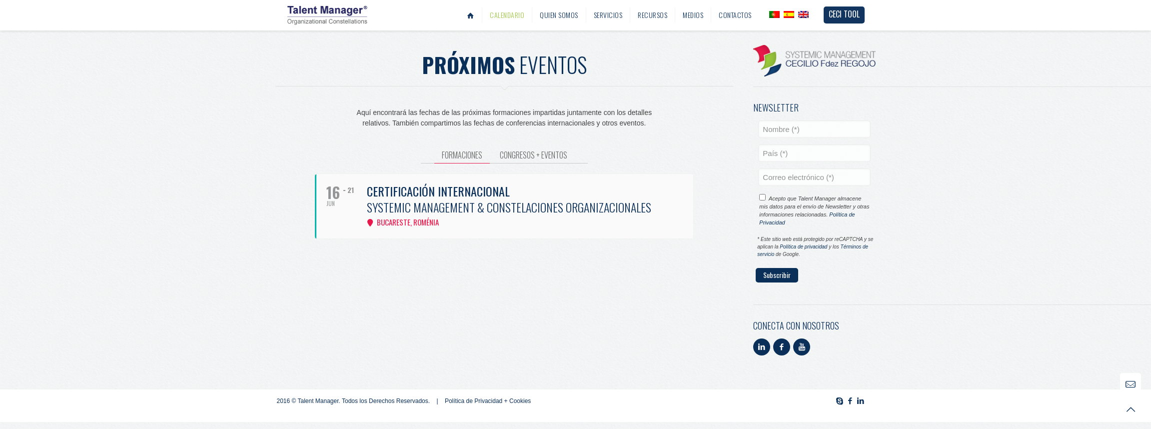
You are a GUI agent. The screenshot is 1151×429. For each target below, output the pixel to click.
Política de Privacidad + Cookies (488, 401)
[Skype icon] (840, 400)
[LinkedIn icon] (861, 400)
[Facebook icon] (850, 400)
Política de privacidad (803, 247)
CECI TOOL (844, 14)
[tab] (462, 155)
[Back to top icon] (1130, 408)
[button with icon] (761, 347)
